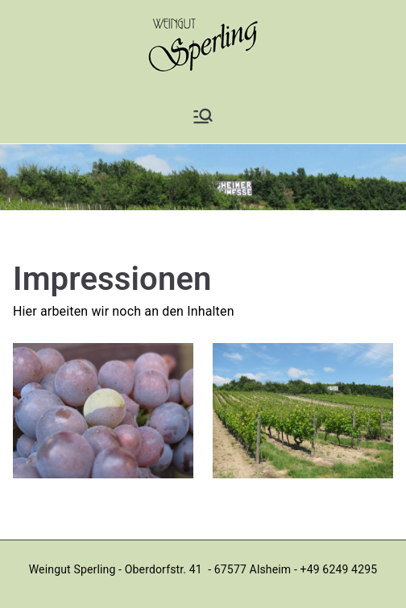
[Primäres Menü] (203, 116)
